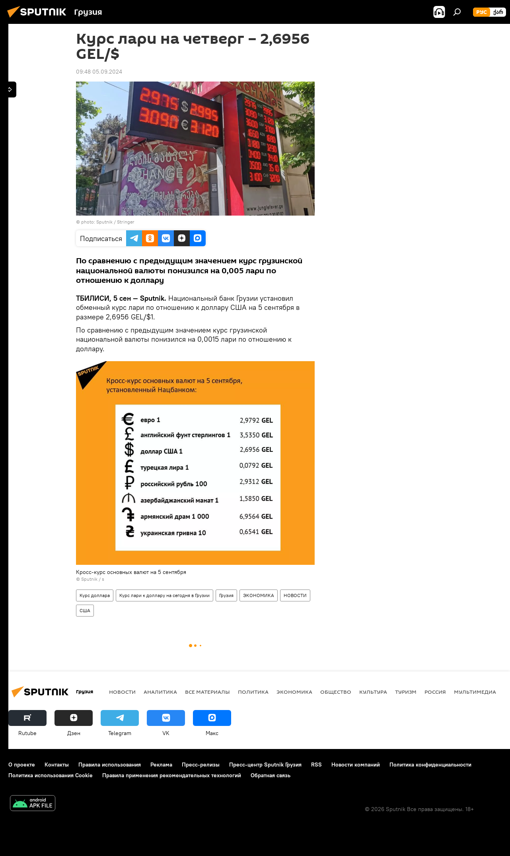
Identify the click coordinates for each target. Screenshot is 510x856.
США (85, 610)
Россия (435, 691)
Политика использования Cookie (50, 775)
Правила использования (109, 764)
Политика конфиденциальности (430, 764)
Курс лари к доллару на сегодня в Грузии (164, 595)
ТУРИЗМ (406, 691)
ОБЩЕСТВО (335, 691)
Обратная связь (270, 775)
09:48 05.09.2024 (99, 71)
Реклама (161, 764)
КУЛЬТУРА (373, 691)
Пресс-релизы (201, 764)
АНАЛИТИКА (160, 691)
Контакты (57, 764)
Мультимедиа (475, 691)
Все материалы (207, 691)
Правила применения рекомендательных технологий (171, 775)
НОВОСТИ (295, 595)
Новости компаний (355, 764)
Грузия (226, 595)
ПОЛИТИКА (253, 691)
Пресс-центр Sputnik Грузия (265, 764)
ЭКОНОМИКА (258, 595)
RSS (316, 764)
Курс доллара (95, 595)
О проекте (21, 764)
